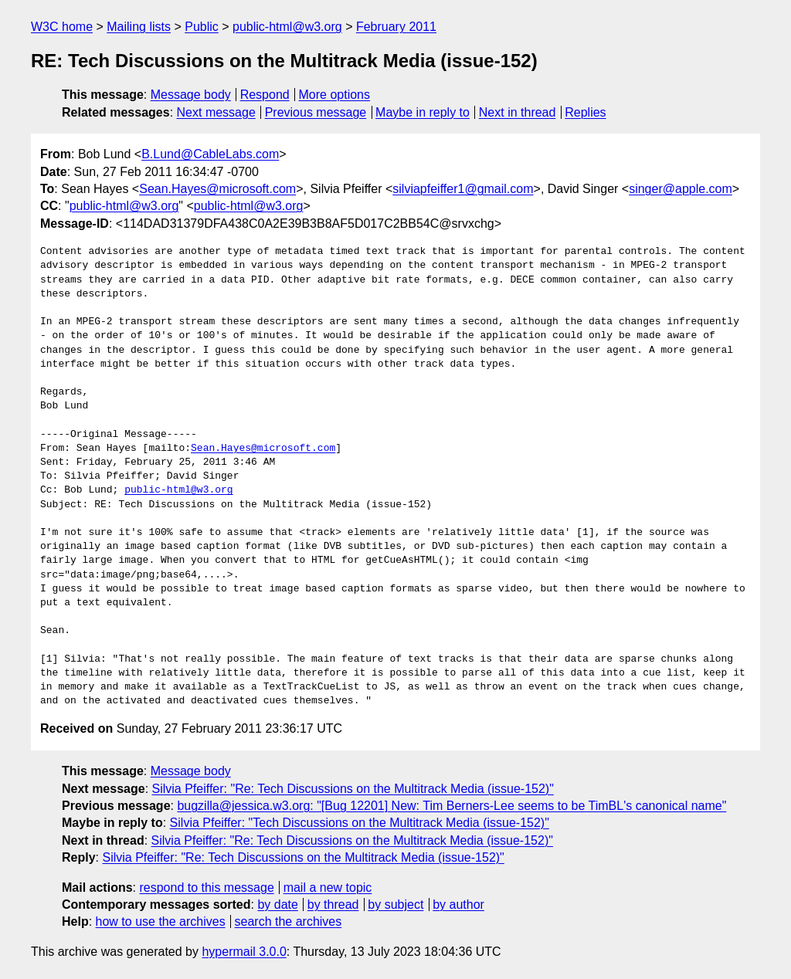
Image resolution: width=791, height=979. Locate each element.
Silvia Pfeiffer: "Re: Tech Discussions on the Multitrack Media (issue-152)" (353, 788)
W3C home (62, 26)
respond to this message (206, 887)
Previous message (316, 112)
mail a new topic (327, 887)
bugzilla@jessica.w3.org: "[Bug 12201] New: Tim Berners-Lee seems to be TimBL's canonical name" (451, 805)
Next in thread (517, 112)
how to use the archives (161, 921)
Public (202, 26)
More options (335, 94)
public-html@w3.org (287, 26)
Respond (265, 94)
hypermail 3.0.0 (244, 951)
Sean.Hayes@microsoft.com (217, 188)
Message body (191, 94)
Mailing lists (139, 26)
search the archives (288, 921)
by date (277, 904)
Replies (585, 112)
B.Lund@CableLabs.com (210, 154)
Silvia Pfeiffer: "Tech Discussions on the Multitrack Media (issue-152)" (359, 822)
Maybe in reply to (422, 112)
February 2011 (396, 26)
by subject (395, 904)
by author (458, 904)
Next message (216, 112)
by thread (333, 904)
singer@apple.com (680, 188)
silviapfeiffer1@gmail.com (462, 188)
